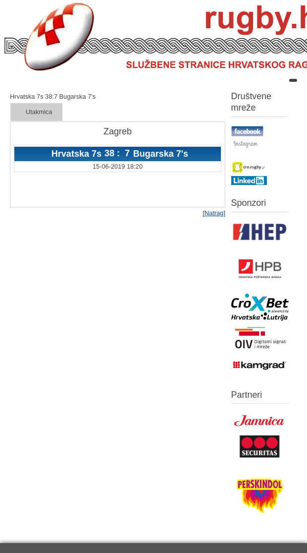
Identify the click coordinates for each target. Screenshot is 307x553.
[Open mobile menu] (293, 80)
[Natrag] (214, 213)
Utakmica (39, 112)
